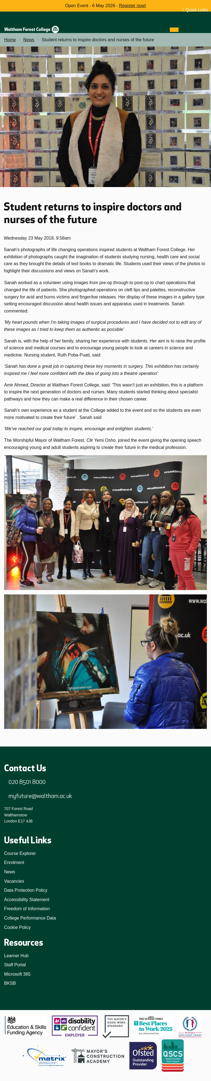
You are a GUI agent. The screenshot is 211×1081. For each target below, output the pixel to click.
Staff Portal (15, 964)
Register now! (132, 5)
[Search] (184, 30)
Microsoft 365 (17, 974)
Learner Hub (16, 955)
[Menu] (174, 30)
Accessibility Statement (26, 899)
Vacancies (14, 881)
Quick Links (196, 10)
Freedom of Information (27, 908)
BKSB (10, 983)
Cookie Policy (17, 927)
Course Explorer (20, 853)
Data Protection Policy (25, 890)
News (9, 871)
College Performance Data (30, 918)
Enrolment (14, 862)
